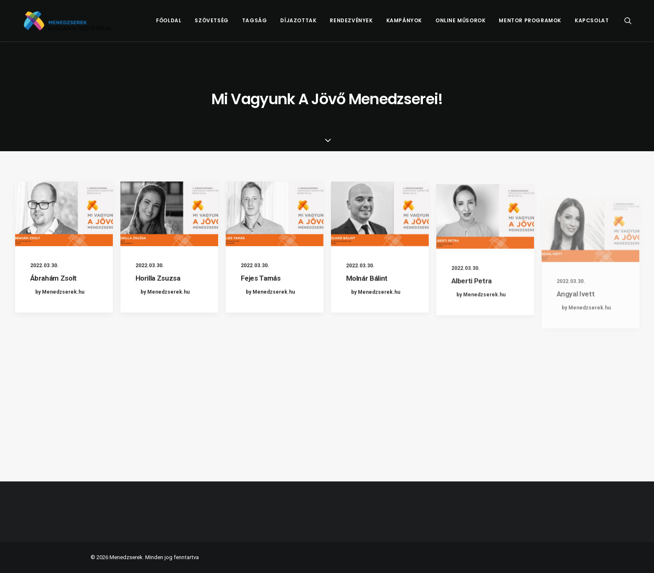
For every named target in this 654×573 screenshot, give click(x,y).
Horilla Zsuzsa (157, 278)
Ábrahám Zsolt (53, 278)
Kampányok (404, 23)
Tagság (254, 23)
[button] (631, 24)
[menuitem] (168, 24)
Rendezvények (351, 23)
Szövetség (211, 23)
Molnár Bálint (367, 286)
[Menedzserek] (73, 24)
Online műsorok (460, 23)
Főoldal (168, 23)
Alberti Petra (471, 306)
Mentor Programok (530, 23)
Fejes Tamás (261, 278)
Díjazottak (298, 23)
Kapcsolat (592, 23)
